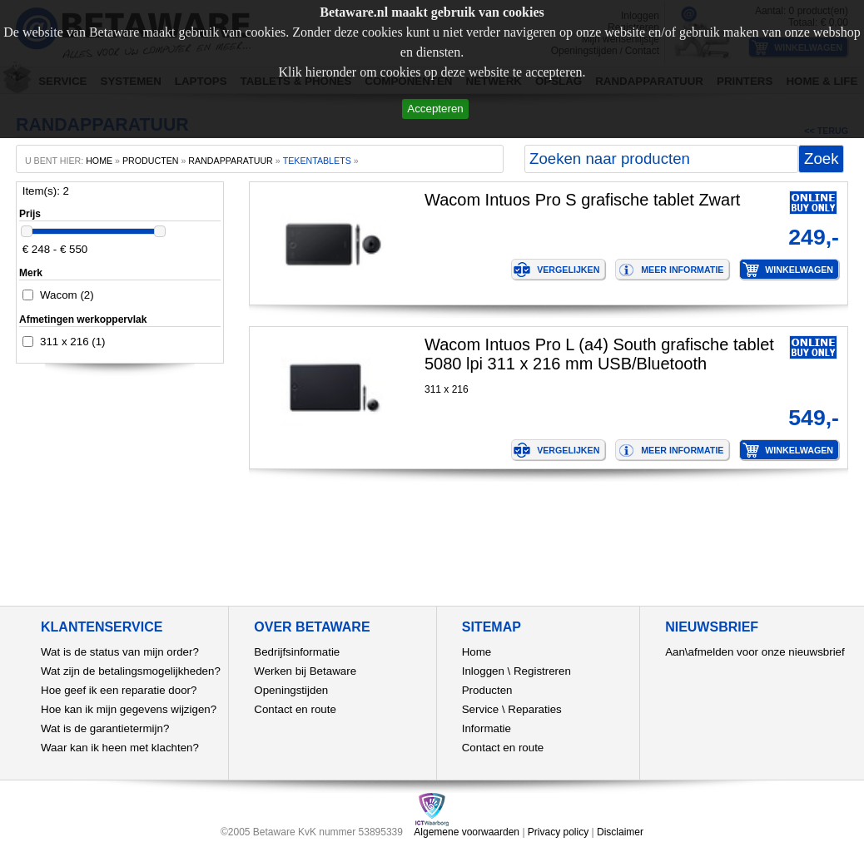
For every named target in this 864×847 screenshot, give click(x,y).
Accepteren (435, 108)
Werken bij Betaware (305, 671)
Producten (487, 690)
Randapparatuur (230, 161)
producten (150, 161)
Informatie (486, 728)
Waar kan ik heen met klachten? (120, 747)
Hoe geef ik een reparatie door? (118, 690)
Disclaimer (620, 832)
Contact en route (295, 709)
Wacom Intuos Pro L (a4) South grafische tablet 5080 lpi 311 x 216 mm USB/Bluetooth (599, 354)
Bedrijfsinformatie (297, 652)
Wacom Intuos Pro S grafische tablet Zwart (582, 200)
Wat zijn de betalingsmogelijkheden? (131, 671)
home (99, 161)
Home (477, 652)
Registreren (542, 671)
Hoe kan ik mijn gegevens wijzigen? (128, 709)
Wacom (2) (67, 295)
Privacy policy (558, 832)
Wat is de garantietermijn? (105, 728)
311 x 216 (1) (73, 341)
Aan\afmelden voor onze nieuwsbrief (755, 652)
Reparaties (534, 709)
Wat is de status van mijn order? (120, 652)
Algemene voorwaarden (466, 832)
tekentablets (317, 161)
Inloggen (483, 671)
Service (480, 709)
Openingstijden (291, 690)
